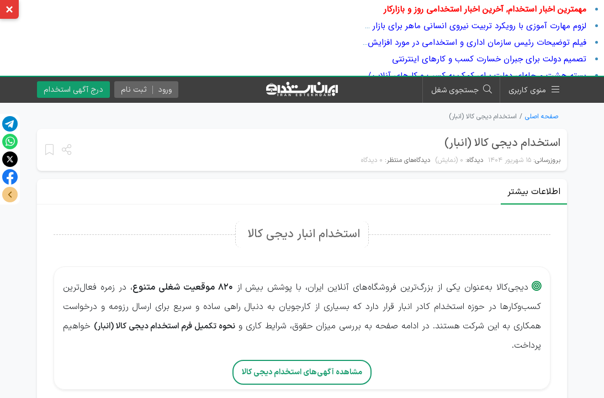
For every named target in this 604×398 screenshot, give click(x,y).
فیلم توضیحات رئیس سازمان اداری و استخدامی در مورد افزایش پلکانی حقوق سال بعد (438, 42)
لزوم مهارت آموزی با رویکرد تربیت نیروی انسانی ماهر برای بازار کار (473, 26)
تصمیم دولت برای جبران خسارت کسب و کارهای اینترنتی (489, 59)
